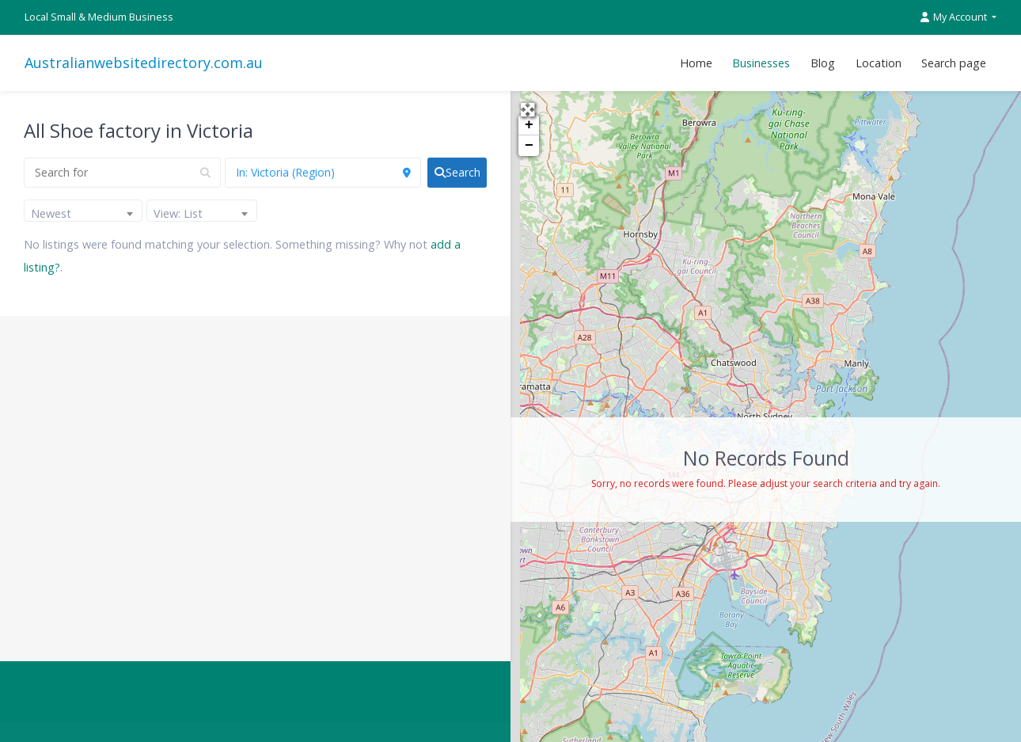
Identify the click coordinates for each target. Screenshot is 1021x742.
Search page (953, 62)
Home (696, 62)
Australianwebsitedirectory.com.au (144, 62)
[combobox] (83, 211)
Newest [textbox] (51, 213)
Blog (822, 62)
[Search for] (122, 173)
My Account (954, 17)
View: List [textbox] (178, 213)
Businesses (761, 62)
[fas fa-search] (457, 173)
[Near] (323, 173)
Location (878, 62)
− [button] (529, 145)
